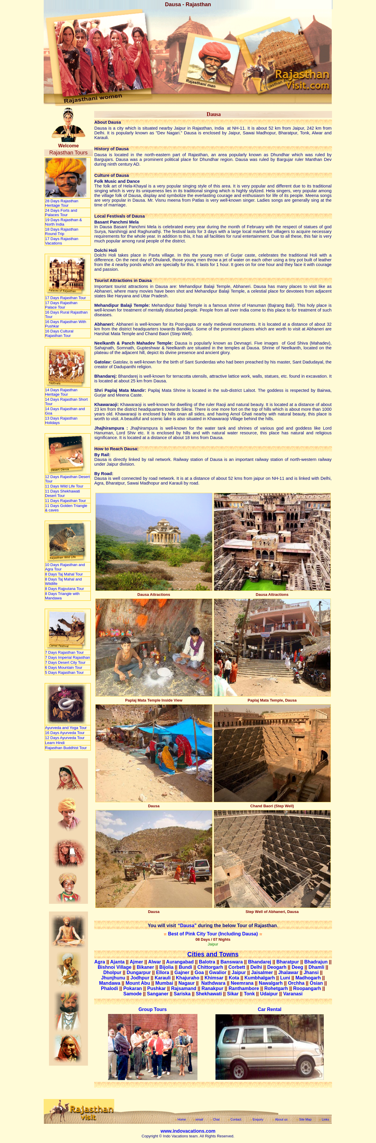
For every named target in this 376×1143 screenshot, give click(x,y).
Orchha (296, 983)
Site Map (305, 1119)
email (199, 1119)
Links (325, 1119)
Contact (235, 1119)
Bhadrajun (316, 961)
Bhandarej (259, 961)
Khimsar (214, 977)
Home (181, 1119)
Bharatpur (288, 961)
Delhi (256, 967)
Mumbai (164, 983)
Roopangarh (307, 988)
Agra (99, 961)
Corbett (236, 967)
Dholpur (112, 972)
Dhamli (316, 967)
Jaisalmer (262, 972)
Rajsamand (183, 988)
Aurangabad (180, 961)
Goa (199, 972)
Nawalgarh (271, 983)
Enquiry (258, 1119)
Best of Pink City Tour (193, 933)
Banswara (231, 961)
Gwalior (218, 972)
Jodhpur (139, 977)
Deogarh (277, 967)
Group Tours (152, 1009)
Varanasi (293, 993)
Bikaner (145, 967)
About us (281, 1119)
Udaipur (269, 993)
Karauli (163, 977)
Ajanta (117, 961)
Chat (216, 1119)
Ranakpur (212, 988)
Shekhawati (209, 993)
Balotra (207, 961)
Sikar (232, 993)
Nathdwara (214, 983)
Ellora (162, 972)
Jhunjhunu (113, 977)
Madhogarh (308, 977)
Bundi (186, 967)
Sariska (182, 993)
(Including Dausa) (238, 933)
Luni (285, 977)
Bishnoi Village (114, 967)
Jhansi (311, 972)
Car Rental (270, 1009)
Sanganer (158, 993)
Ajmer (136, 961)
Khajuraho (187, 977)
